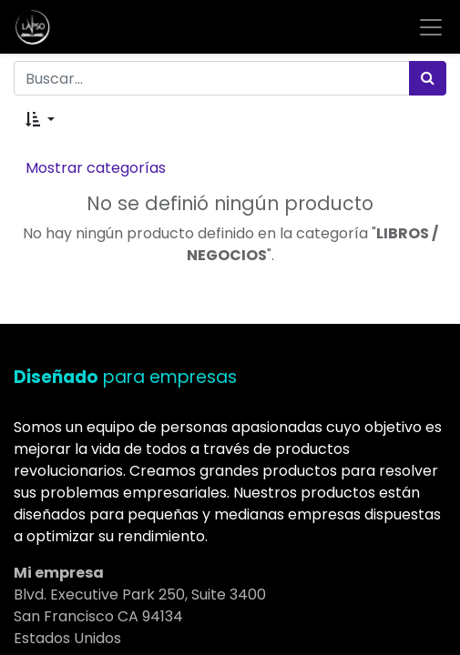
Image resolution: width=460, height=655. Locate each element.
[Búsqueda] (427, 78)
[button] (40, 120)
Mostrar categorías (96, 167)
